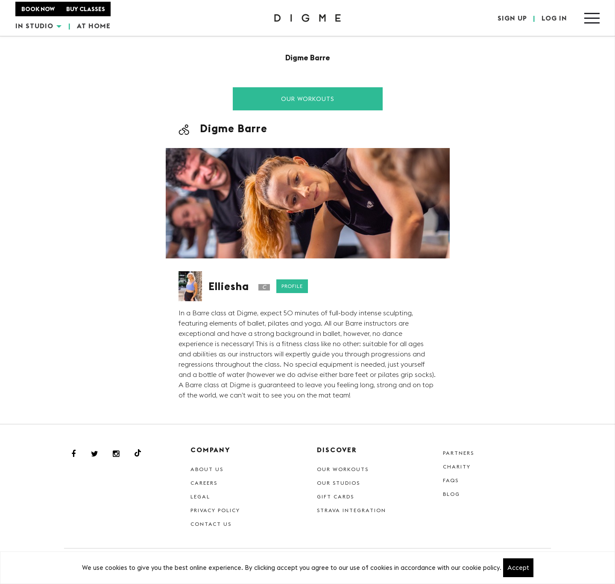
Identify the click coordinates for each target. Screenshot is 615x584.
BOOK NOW (38, 9)
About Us (206, 469)
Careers (203, 483)
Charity (457, 466)
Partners (458, 453)
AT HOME (94, 25)
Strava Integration (351, 510)
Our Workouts (307, 99)
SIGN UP (512, 18)
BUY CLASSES (85, 9)
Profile (292, 286)
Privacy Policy (215, 510)
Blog (451, 494)
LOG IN (554, 18)
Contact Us (210, 524)
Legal (200, 496)
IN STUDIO (38, 25)
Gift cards (335, 496)
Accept (518, 567)
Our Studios (338, 483)
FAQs (451, 480)
